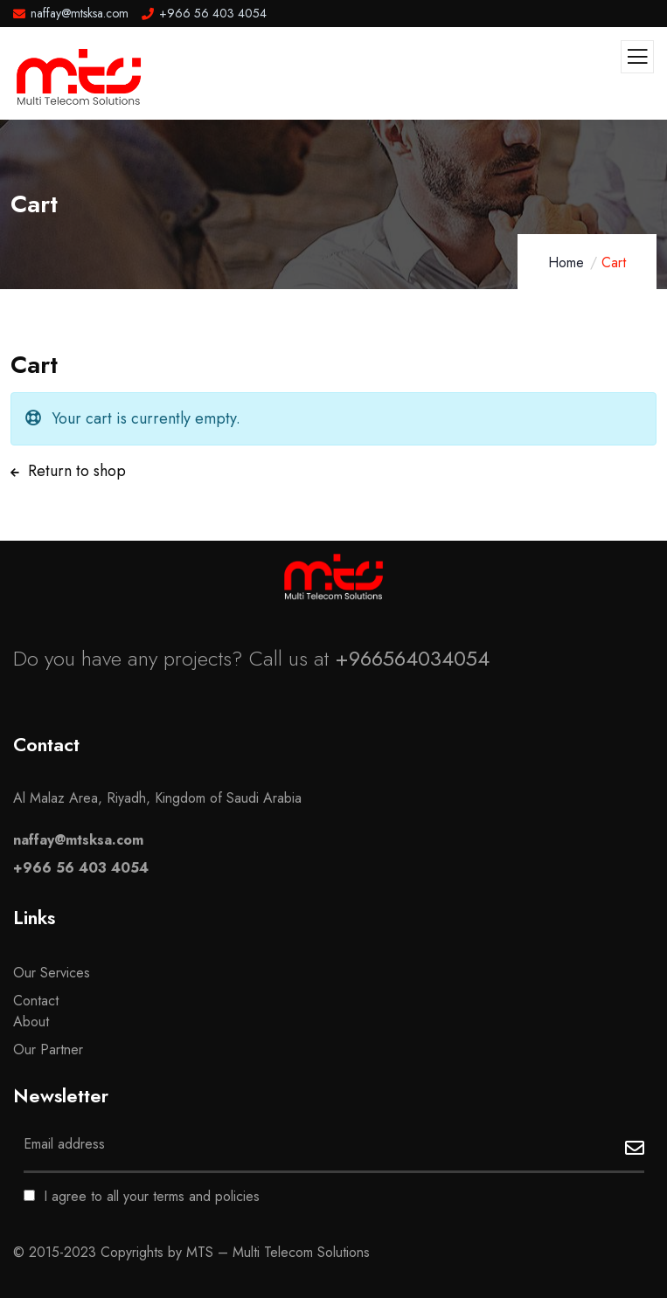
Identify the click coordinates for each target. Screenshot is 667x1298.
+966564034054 (412, 658)
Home (566, 262)
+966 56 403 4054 (81, 868)
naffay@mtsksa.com (78, 840)
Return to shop (75, 470)
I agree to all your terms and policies (142, 1196)
